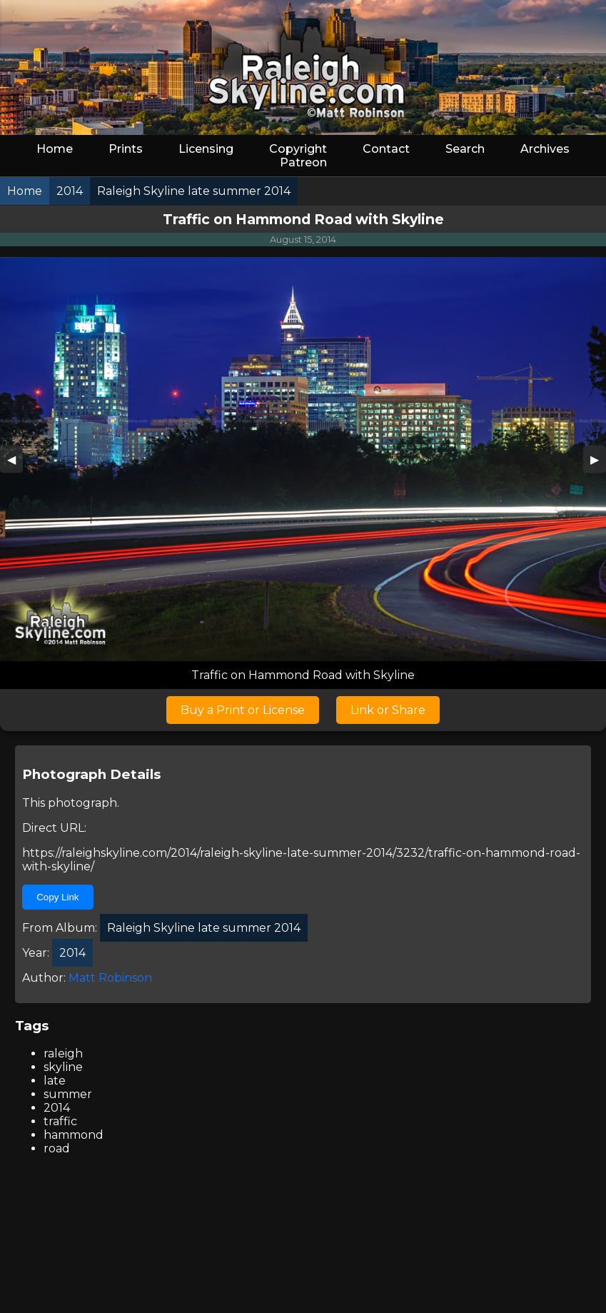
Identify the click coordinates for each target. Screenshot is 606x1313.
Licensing (205, 149)
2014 (57, 1108)
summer (68, 1094)
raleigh (63, 1053)
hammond (73, 1135)
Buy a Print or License (243, 710)
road (57, 1148)
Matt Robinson (110, 978)
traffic (60, 1121)
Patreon (303, 162)
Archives (545, 149)
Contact (386, 149)
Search (465, 149)
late (55, 1080)
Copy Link (57, 897)
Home (54, 149)
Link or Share (387, 710)
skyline (63, 1067)
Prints (125, 149)
